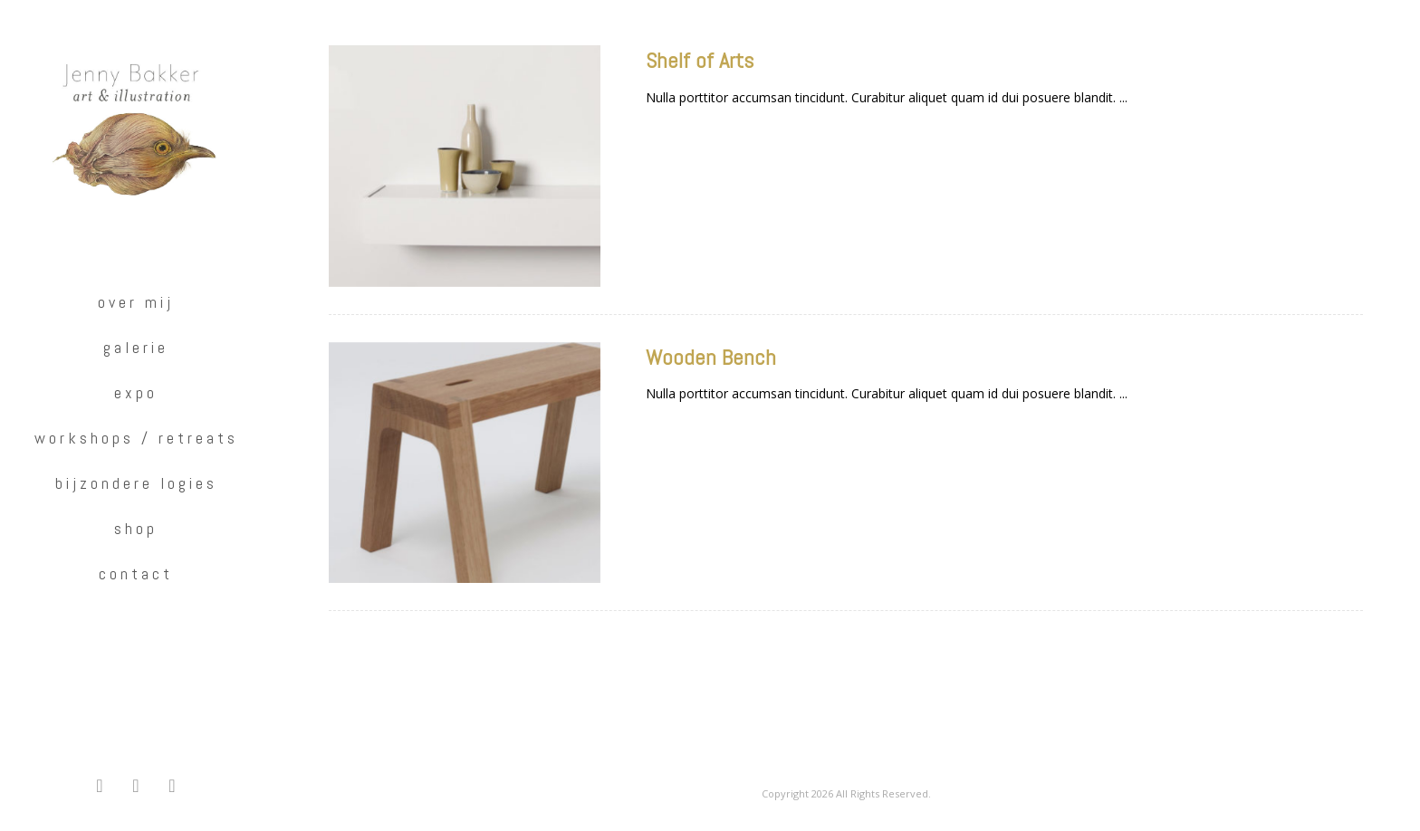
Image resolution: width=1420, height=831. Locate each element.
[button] (100, 786)
